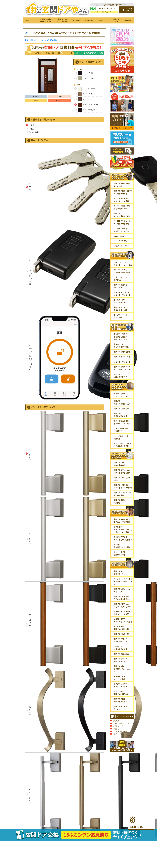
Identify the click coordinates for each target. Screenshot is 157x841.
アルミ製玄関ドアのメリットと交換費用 (121, 200)
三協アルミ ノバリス (121, 246)
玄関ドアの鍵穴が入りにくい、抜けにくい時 (122, 605)
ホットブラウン (84, 73)
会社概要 (116, 721)
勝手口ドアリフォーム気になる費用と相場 (122, 222)
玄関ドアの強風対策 (121, 409)
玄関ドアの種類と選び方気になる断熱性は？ (123, 192)
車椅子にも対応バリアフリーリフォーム (123, 395)
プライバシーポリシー (121, 723)
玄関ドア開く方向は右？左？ (121, 708)
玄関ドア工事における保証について (122, 479)
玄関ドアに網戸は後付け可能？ (120, 286)
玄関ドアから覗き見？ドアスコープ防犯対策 (122, 520)
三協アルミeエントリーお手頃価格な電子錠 (122, 445)
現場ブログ (102, 20)
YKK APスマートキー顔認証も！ (122, 437)
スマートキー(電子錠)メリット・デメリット (122, 293)
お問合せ (116, 729)
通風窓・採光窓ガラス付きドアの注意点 (123, 620)
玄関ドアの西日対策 (121, 654)
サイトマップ (118, 726)
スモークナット (84, 99)
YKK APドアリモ (120, 241)
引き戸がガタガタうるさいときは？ (120, 685)
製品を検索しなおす (32, 40)
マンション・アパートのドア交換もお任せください (123, 581)
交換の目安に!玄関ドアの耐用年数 (121, 693)
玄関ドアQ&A (115, 20)
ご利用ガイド (118, 734)
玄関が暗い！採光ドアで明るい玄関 (122, 402)
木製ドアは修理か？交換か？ (120, 375)
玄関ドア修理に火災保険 (119, 501)
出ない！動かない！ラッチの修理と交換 (121, 345)
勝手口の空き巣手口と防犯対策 (122, 546)
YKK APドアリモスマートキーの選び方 (122, 271)
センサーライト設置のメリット (119, 553)
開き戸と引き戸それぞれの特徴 (119, 678)
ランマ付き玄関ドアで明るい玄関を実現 (122, 207)
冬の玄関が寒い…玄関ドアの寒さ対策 (121, 628)
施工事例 (76, 20)
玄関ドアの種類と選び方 (62, 20)
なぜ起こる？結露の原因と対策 (120, 647)
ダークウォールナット (86, 105)
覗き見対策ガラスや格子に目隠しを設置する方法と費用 (123, 529)
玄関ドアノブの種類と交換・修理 (120, 308)
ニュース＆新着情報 (120, 731)
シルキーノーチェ (84, 89)
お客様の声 (89, 20)
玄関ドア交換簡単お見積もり (45, 20)
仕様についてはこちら (34, 132)
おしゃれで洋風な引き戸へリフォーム (121, 230)
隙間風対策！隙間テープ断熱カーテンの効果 (123, 613)
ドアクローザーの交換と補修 (120, 316)
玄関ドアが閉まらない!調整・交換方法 (122, 590)
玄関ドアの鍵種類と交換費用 (119, 464)
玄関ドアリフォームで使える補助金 (122, 494)
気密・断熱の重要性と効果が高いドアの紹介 (122, 422)
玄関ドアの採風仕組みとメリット (120, 700)
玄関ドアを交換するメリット (120, 572)
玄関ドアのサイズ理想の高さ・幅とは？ (122, 660)
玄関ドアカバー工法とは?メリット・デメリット (122, 359)
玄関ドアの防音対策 (121, 634)
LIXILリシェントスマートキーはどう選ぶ (123, 263)
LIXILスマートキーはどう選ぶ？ (122, 430)
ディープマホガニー (85, 110)
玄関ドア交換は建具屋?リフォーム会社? (122, 669)
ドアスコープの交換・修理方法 (119, 301)
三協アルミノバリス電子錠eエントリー (121, 278)
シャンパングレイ (84, 78)
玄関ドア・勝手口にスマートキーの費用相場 (123, 486)
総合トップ (29, 20)
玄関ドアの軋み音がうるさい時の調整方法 (122, 598)
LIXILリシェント (120, 236)
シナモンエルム (84, 94)
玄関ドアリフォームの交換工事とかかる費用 (122, 471)
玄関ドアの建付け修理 (122, 352)
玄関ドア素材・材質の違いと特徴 (122, 185)
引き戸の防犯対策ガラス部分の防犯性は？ (123, 538)
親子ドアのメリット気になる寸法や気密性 (122, 215)
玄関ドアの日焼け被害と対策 (120, 414)
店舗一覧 (128, 20)
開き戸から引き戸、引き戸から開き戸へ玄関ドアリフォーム (121, 336)
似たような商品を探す (49, 40)
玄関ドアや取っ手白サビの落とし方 (120, 640)
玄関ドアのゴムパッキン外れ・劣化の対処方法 (123, 368)
